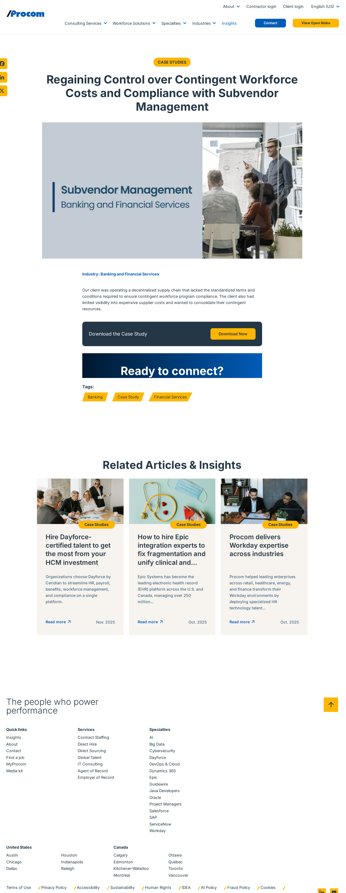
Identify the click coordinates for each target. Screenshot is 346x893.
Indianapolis (72, 857)
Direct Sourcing (92, 746)
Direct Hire (87, 739)
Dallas (12, 864)
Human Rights (158, 883)
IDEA (186, 883)
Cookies (268, 883)
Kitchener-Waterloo (131, 864)
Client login (293, 6)
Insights (229, 23)
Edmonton (123, 857)
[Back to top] (330, 700)
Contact (14, 746)
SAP (153, 813)
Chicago (14, 857)
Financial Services (170, 397)
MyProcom (17, 760)
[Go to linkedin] (321, 888)
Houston (69, 851)
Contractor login (261, 6)
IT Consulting (90, 760)
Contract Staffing (93, 733)
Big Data (156, 739)
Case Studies (172, 62)
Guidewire (158, 779)
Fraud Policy (239, 883)
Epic (153, 773)
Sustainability (123, 883)
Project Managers (165, 800)
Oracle (155, 793)
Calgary (121, 851)
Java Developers (164, 786)
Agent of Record (93, 766)
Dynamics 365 (162, 766)
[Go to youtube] (334, 888)
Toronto (175, 864)
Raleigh (68, 864)
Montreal (122, 871)
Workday (157, 826)
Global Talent (90, 753)
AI (151, 733)
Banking (95, 397)
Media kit (15, 766)
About (228, 6)
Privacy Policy (54, 883)
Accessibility (88, 883)
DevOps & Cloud (164, 760)
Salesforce (158, 806)
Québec (175, 857)
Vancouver (178, 871)
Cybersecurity (162, 746)
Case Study (128, 397)
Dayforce (157, 753)
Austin (12, 851)
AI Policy (209, 883)
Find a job (16, 753)
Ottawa (175, 851)
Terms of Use (19, 883)
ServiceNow (160, 819)
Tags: (88, 386)
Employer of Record (96, 773)
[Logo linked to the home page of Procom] (25, 13)
